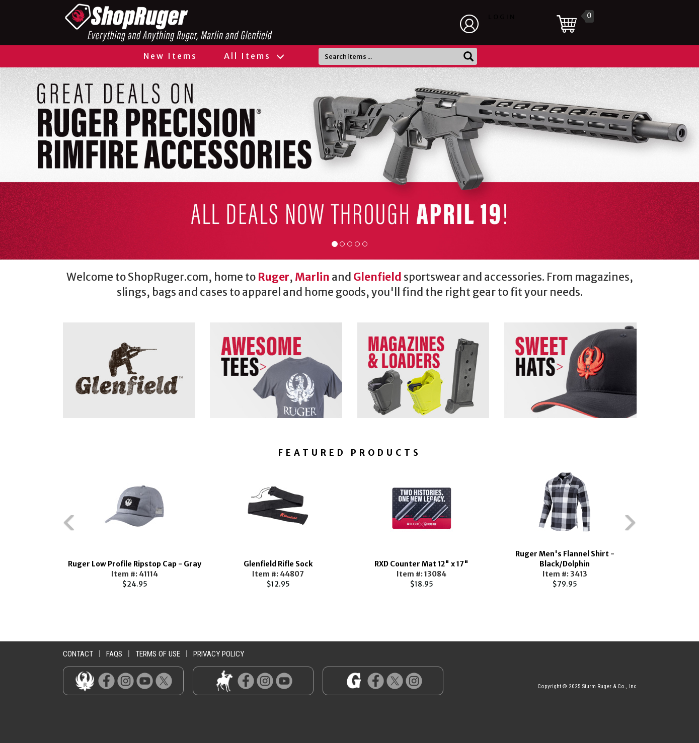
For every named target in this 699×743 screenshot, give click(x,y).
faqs (114, 653)
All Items (253, 56)
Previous (48, 527)
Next (652, 527)
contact (78, 653)
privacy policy (218, 653)
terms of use (157, 653)
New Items (170, 56)
